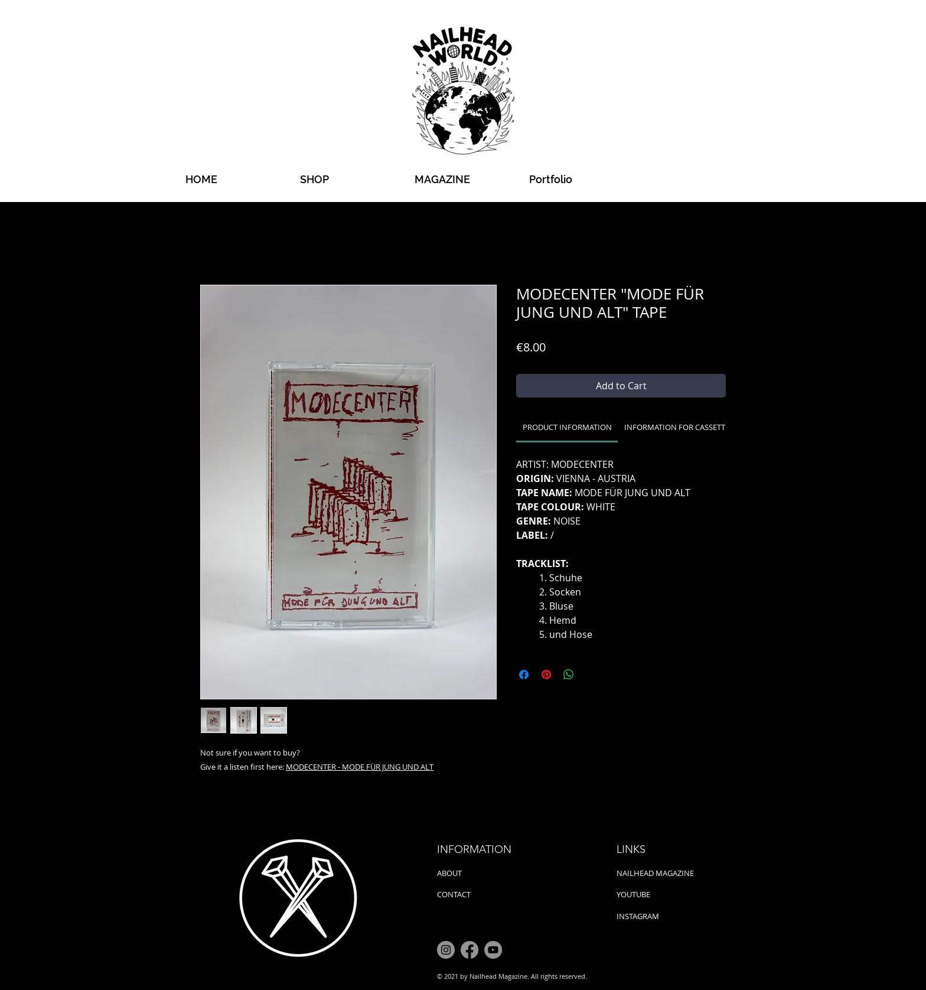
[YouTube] (493, 950)
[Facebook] (469, 950)
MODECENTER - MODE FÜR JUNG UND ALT (359, 766)
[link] (567, 427)
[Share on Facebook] (524, 674)
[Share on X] (591, 674)
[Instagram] (446, 950)
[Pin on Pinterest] (546, 674)
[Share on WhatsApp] (569, 674)
